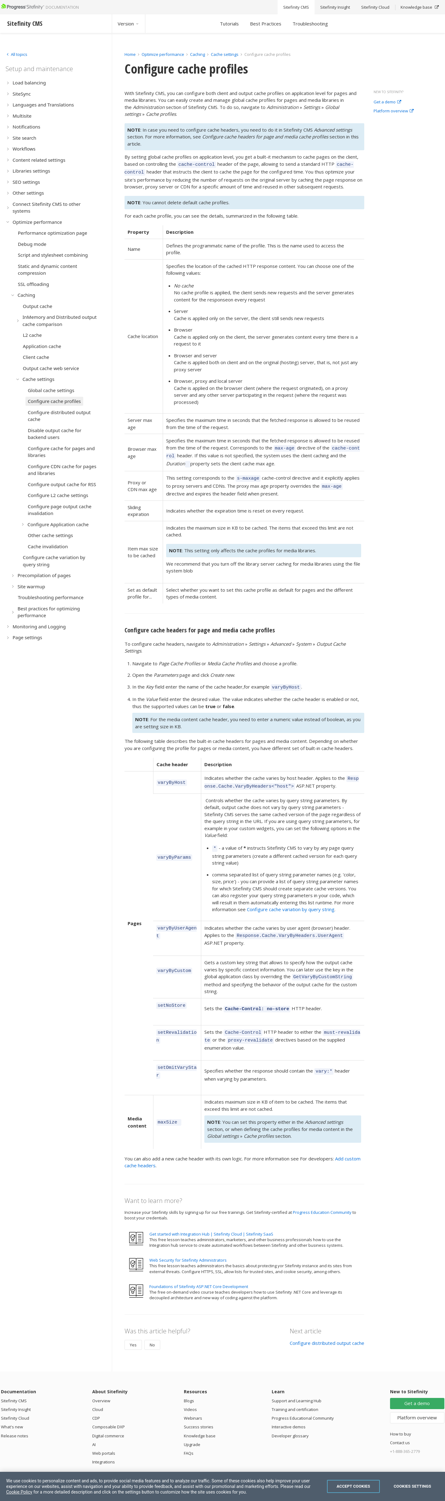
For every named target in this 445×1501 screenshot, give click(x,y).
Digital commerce (108, 1418)
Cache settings (224, 54)
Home (130, 54)
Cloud (97, 1392)
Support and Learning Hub (296, 1383)
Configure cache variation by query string (290, 899)
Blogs (189, 1383)
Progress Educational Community (303, 1400)
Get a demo (387, 102)
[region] (222, 1486)
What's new (12, 1409)
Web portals (103, 1435)
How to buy (400, 1416)
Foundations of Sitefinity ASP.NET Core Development (198, 1269)
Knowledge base (200, 1418)
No (152, 1327)
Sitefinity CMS (14, 1383)
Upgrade (192, 1427)
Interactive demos (289, 1409)
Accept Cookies (353, 1486)
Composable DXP (108, 1409)
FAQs (188, 1435)
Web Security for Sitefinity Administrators (188, 1242)
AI (94, 1427)
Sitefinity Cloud (15, 1400)
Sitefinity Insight (16, 1392)
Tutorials (229, 23)
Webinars (193, 1400)
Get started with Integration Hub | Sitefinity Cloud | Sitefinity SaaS (211, 1216)
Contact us (400, 1425)
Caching (197, 54)
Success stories (198, 1409)
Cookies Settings (412, 1486)
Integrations (103, 1444)
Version (128, 23)
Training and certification (295, 1392)
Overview (101, 1383)
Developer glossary (290, 1418)
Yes (133, 1327)
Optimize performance (163, 54)
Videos (190, 1392)
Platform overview (394, 111)
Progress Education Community (322, 1194)
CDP (96, 1400)
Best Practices (265, 23)
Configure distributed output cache (327, 1325)
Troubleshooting (310, 23)
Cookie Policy (19, 1492)
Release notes (14, 1418)
